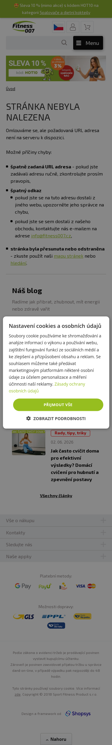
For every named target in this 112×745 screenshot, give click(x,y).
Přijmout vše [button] (58, 404)
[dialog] (56, 373)
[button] (56, 418)
